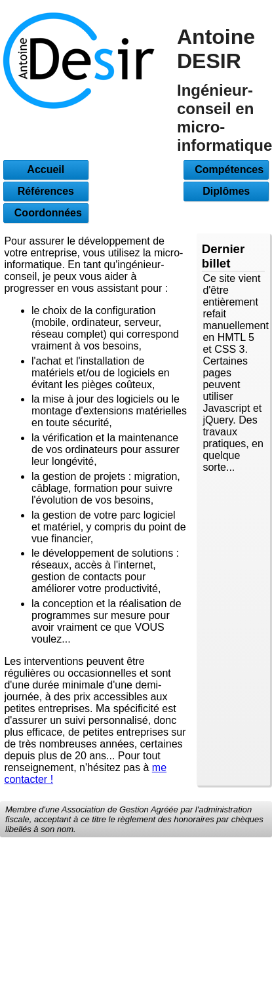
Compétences (226, 169)
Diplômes (226, 191)
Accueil (45, 169)
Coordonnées (45, 212)
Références (46, 191)
